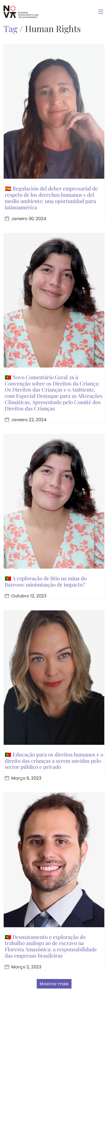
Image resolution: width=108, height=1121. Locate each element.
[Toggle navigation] (101, 11)
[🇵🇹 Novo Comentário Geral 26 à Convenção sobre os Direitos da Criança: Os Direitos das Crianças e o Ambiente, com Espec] (54, 300)
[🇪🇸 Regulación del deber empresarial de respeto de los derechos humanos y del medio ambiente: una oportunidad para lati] (54, 111)
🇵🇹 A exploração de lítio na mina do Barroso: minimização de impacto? (46, 581)
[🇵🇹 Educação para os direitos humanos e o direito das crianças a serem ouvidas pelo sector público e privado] (54, 677)
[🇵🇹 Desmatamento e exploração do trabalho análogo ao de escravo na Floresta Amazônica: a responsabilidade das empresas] (54, 860)
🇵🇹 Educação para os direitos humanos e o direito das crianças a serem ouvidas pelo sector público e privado (54, 760)
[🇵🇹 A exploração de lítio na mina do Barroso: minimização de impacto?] (54, 501)
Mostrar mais (54, 984)
